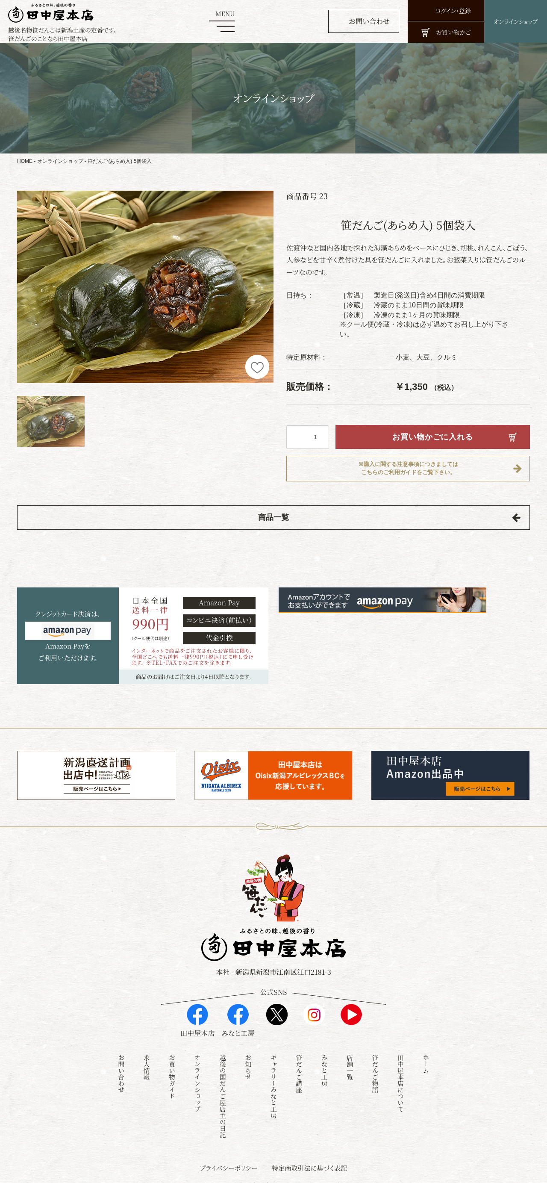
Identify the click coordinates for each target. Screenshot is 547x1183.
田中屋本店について (400, 1074)
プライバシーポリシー (229, 1158)
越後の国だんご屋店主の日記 (222, 1086)
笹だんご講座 (298, 1064)
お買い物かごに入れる (432, 437)
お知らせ (248, 1058)
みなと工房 (324, 1061)
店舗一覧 (349, 1058)
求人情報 (146, 1058)
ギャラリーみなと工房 (273, 1077)
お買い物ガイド (172, 1067)
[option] (145, 287)
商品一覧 (273, 518)
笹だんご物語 (375, 1064)
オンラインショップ (60, 161)
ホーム (425, 1054)
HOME (24, 161)
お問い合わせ (121, 1064)
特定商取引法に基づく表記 (309, 1158)
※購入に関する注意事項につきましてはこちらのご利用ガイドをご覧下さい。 (408, 468)
